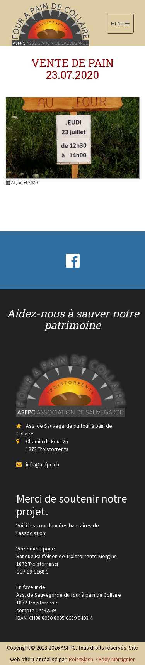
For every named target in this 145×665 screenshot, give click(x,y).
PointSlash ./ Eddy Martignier (102, 659)
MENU (120, 23)
